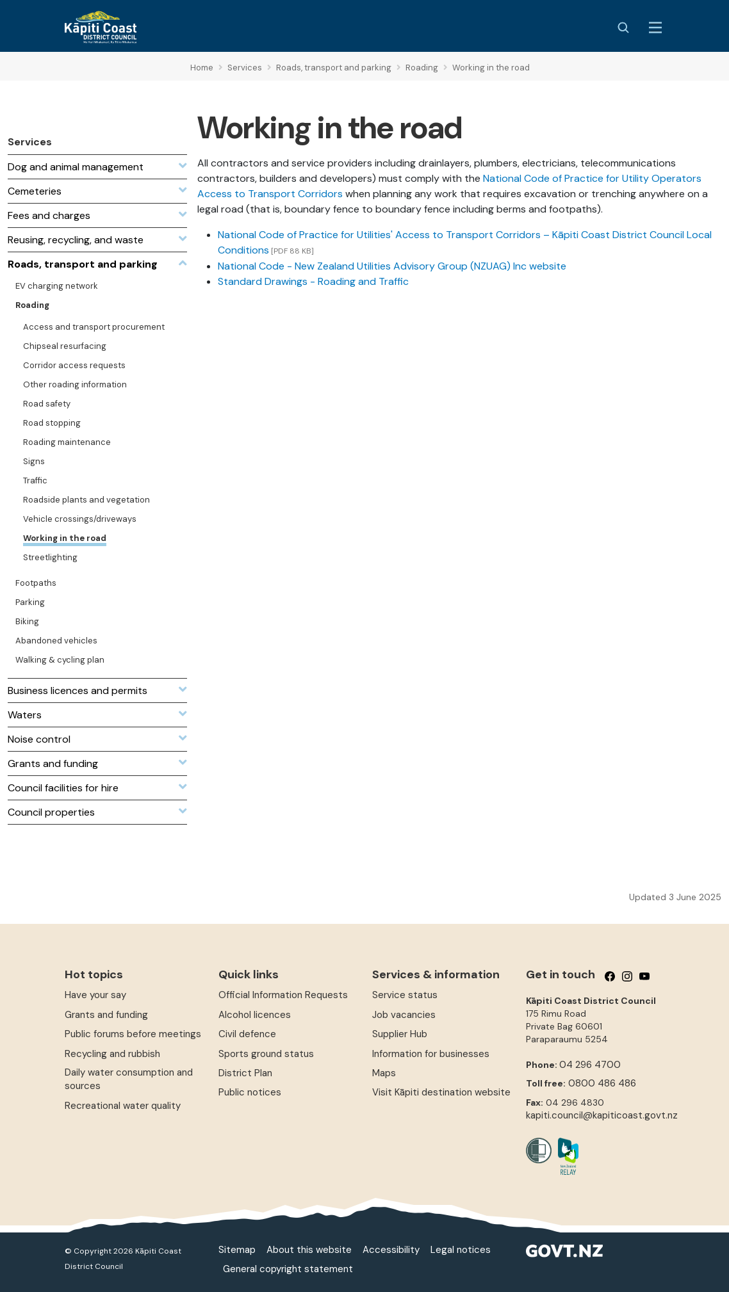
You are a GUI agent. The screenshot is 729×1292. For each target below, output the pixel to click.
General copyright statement (288, 1269)
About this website (309, 1249)
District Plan (245, 1073)
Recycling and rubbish (112, 1053)
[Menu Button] (655, 27)
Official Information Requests (283, 995)
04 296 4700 (590, 1064)
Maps (384, 1073)
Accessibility (391, 1249)
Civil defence (247, 1034)
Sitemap (237, 1249)
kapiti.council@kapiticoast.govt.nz (602, 1115)
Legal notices (460, 1249)
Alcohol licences (254, 1014)
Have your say (95, 995)
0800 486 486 (602, 1083)
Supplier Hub (399, 1034)
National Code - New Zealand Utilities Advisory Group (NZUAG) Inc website (392, 266)
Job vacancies (404, 1014)
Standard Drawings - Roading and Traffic (313, 281)
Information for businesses (430, 1053)
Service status (405, 995)
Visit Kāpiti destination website (441, 1092)
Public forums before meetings (133, 1034)
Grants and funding (106, 1014)
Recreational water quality (123, 1105)
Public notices (249, 1092)
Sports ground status (266, 1053)
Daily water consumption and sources (129, 1079)
